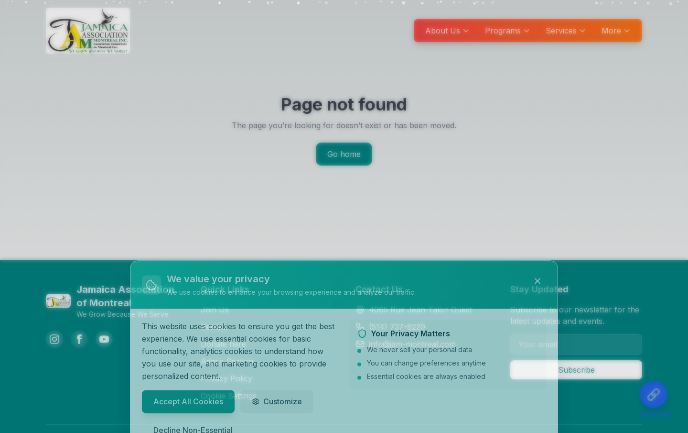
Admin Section (227, 361)
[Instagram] (54, 339)
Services (566, 30)
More (616, 30)
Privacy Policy (226, 378)
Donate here (223, 344)
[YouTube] (104, 339)
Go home (344, 154)
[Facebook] (79, 339)
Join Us (215, 309)
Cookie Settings (229, 395)
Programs (507, 30)
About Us (447, 30)
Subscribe (576, 370)
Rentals (214, 327)
